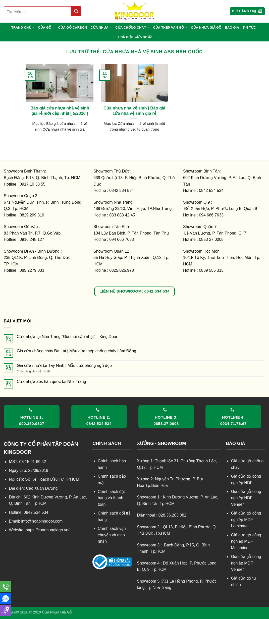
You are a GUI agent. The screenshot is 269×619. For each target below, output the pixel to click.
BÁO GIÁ (232, 27)
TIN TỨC (249, 27)
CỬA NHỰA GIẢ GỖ (206, 27)
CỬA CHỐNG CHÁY (132, 27)
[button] (247, 11)
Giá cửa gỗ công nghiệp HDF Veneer (246, 498)
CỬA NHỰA (101, 27)
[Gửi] (76, 11)
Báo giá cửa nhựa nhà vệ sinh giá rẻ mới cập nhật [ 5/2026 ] (59, 111)
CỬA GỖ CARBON (72, 27)
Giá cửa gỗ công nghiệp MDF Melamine (246, 541)
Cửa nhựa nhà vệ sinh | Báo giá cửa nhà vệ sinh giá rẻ (134, 111)
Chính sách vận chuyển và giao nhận (112, 534)
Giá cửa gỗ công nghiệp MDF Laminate (246, 519)
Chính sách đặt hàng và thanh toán (111, 498)
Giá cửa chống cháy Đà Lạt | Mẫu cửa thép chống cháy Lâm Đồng (76, 351)
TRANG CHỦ (22, 27)
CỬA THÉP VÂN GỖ (170, 27)
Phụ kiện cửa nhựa (135, 37)
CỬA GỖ (46, 27)
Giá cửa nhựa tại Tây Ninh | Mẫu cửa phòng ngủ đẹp (64, 365)
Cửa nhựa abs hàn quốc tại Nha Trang (51, 381)
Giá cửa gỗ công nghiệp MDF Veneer (246, 563)
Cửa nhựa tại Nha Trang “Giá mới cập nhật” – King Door (67, 336)
